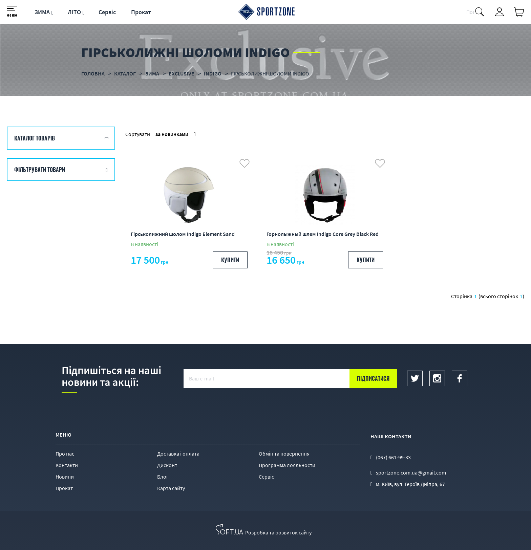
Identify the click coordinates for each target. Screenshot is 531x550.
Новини (65, 476)
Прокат (141, 12)
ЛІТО (74, 12)
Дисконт (167, 465)
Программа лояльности (287, 465)
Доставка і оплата (178, 453)
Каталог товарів (34, 138)
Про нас (65, 453)
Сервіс (107, 12)
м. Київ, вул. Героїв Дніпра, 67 (410, 484)
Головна (93, 73)
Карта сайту (171, 488)
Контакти (67, 465)
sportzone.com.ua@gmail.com (411, 472)
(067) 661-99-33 (393, 457)
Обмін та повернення (284, 453)
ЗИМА (42, 12)
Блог (163, 476)
